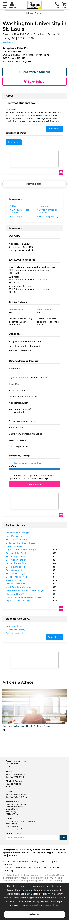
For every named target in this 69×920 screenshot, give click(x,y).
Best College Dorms (17, 560)
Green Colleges (14, 546)
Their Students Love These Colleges (25, 590)
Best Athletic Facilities (18, 553)
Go (63, 837)
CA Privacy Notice (30, 850)
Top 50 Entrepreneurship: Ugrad (23, 597)
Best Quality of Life (16, 570)
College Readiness (14, 806)
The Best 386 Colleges (18, 532)
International (12, 809)
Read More (54, 129)
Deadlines (44, 206)
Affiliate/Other (12, 814)
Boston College (14, 626)
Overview (17, 206)
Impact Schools (14, 580)
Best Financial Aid (15, 567)
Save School (61, 172)
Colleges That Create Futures (22, 543)
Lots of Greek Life (15, 584)
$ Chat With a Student (34, 72)
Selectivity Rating (48, 216)
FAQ (8, 766)
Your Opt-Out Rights (42, 852)
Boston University (15, 630)
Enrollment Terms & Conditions (20, 821)
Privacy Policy (33, 905)
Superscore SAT (46, 309)
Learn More (34, 484)
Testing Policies (20, 216)
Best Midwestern (15, 536)
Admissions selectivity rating (25, 463)
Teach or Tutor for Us (16, 804)
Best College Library (17, 563)
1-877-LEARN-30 (13, 764)
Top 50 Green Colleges (18, 601)
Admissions (34, 183)
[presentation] (3, 730)
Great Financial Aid (16, 577)
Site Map (13, 855)
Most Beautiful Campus (18, 587)
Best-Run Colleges (16, 573)
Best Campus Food (16, 556)
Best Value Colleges (16, 539)
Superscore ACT (18, 309)
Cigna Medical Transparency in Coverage (18, 827)
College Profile (34, 13)
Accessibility (11, 824)
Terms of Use (51, 905)
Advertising (11, 812)
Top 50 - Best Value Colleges (21, 549)
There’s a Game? (15, 594)
